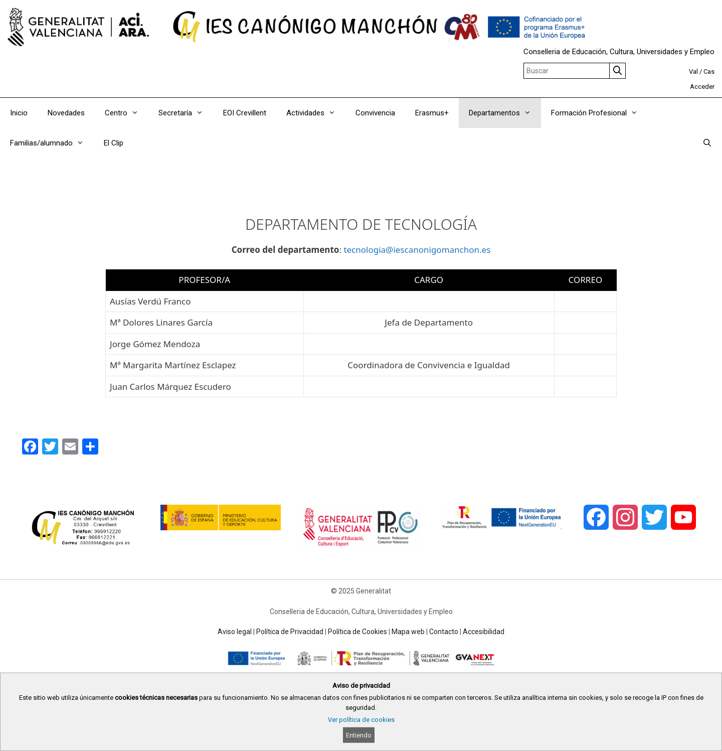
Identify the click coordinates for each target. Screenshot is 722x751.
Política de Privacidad (289, 632)
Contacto (443, 632)
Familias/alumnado (52, 143)
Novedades (66, 112)
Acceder (702, 86)
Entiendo (359, 735)
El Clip (113, 142)
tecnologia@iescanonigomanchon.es (416, 249)
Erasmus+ (432, 112)
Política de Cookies (357, 632)
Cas (708, 71)
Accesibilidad (483, 632)
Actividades (315, 113)
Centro (126, 113)
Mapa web (408, 632)
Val (693, 71)
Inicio (19, 112)
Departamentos (505, 113)
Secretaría (185, 113)
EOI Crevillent (244, 112)
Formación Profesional (599, 113)
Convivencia (375, 112)
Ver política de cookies (361, 719)
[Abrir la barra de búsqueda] (707, 143)
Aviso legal (235, 632)
